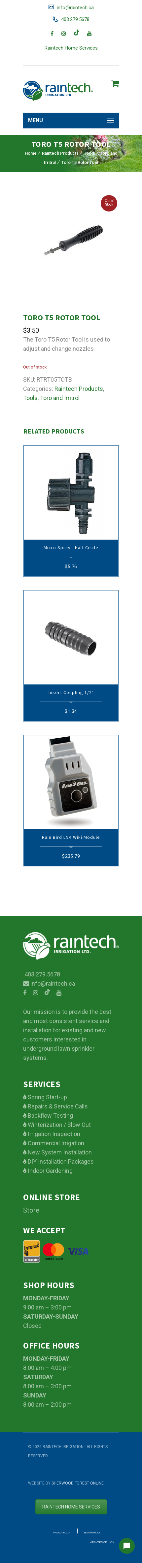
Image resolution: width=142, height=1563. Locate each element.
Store (31, 1210)
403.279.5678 (74, 19)
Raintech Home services (71, 1506)
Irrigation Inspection (53, 1133)
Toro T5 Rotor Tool (79, 162)
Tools (89, 153)
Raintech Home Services (71, 48)
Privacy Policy (62, 1532)
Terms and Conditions (101, 1542)
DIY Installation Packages (60, 1161)
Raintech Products (60, 153)
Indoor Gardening (49, 1170)
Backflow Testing (49, 1115)
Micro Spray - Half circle (71, 547)
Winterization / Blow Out (58, 1124)
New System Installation (59, 1152)
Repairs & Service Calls (57, 1106)
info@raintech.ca (74, 8)
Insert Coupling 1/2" (71, 692)
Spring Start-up (46, 1097)
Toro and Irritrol (60, 397)
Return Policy (92, 1532)
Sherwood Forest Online (78, 1483)
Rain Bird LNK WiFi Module (71, 837)
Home (31, 153)
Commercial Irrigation (55, 1143)
